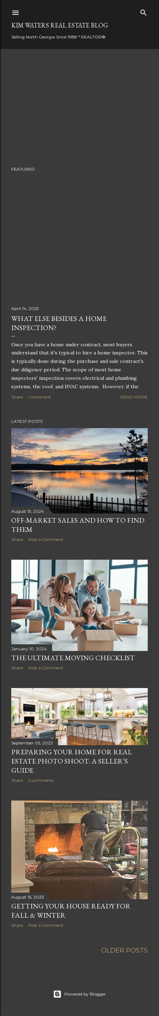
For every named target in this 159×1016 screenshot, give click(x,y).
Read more (134, 397)
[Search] (143, 11)
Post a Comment (45, 539)
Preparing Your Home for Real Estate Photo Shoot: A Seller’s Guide (71, 761)
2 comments (41, 780)
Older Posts (124, 950)
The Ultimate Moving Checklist (73, 657)
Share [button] (17, 397)
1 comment (39, 397)
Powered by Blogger (79, 994)
